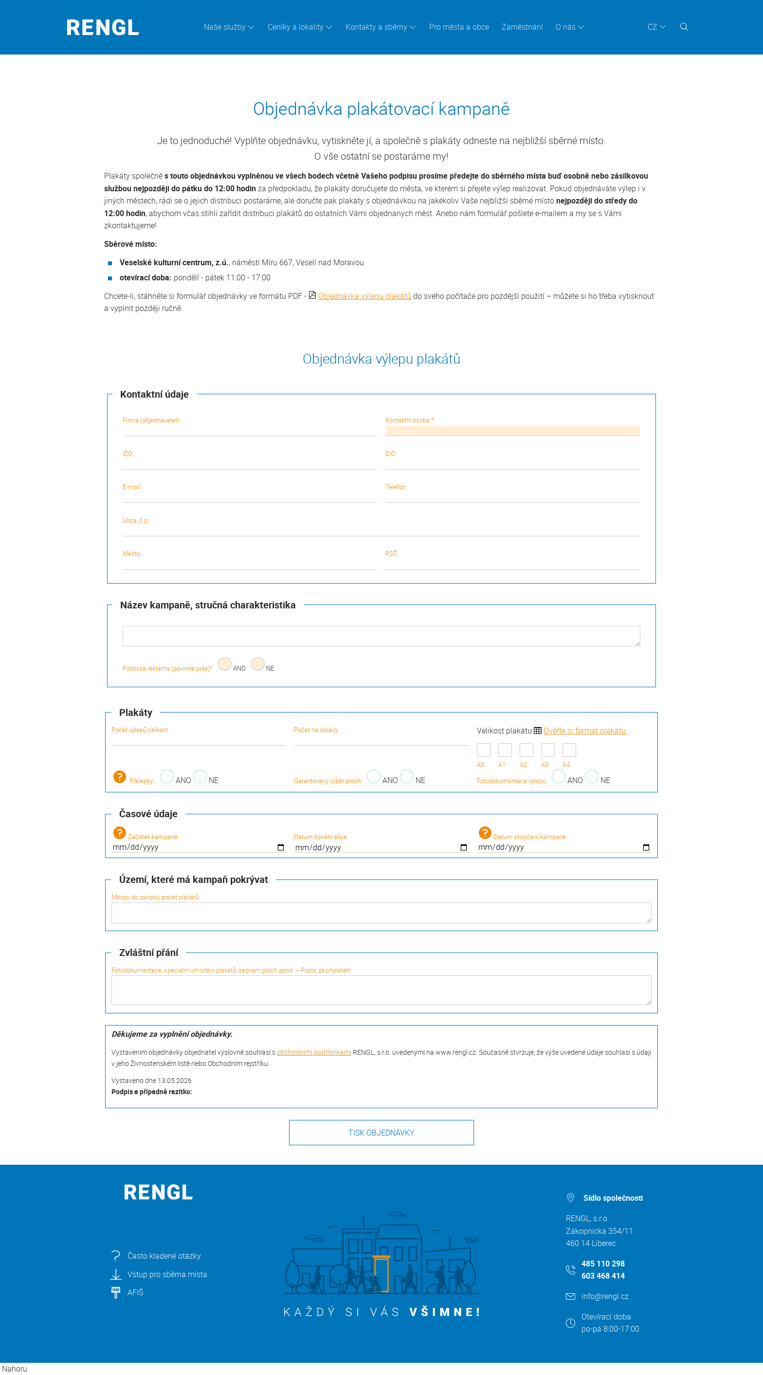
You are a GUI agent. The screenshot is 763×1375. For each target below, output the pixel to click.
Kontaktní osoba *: (512, 426)
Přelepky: (132, 780)
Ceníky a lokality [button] (296, 26)
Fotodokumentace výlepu (511, 780)
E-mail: (250, 492)
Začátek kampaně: (198, 839)
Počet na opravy (381, 735)
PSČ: (512, 559)
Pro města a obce (459, 26)
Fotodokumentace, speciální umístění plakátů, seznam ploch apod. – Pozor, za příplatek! (381, 985)
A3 (548, 756)
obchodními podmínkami (314, 1052)
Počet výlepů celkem (198, 735)
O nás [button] (566, 26)
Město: (250, 559)
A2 (526, 756)
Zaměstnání (522, 26)
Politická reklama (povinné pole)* (168, 668)
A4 (569, 756)
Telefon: (512, 492)
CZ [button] (652, 26)
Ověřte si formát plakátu (586, 730)
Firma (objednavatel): (250, 426)
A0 (483, 756)
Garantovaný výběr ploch (327, 780)
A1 (505, 756)
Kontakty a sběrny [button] (376, 26)
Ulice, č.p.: (382, 526)
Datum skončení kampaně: (564, 839)
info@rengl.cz (605, 1296)
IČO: (250, 459)
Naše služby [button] (225, 26)
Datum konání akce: (381, 842)
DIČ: (512, 459)
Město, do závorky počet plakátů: (381, 908)
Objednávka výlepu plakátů (364, 296)
